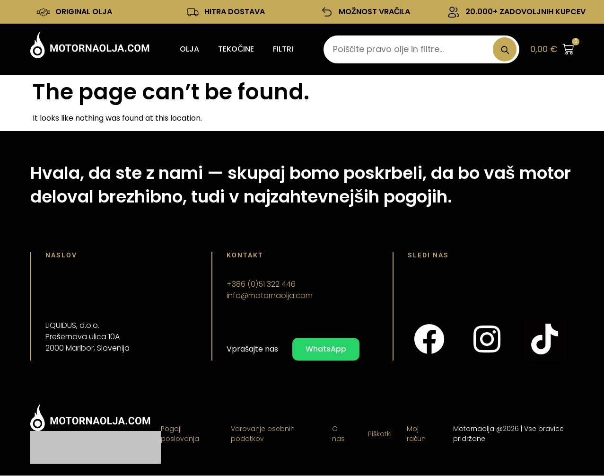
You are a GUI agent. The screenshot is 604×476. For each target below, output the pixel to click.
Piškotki (380, 434)
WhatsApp (326, 349)
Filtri (283, 49)
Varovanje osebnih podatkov (263, 434)
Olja (189, 49)
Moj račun (416, 434)
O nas (338, 434)
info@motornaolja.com (270, 296)
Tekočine (236, 49)
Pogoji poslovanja (180, 434)
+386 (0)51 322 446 (261, 284)
